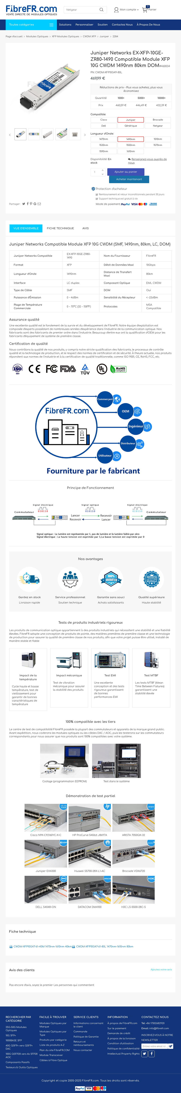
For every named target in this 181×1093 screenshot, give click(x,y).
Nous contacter (83, 1050)
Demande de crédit (118, 1033)
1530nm (103, 145)
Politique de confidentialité (123, 1048)
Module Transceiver (51, 1055)
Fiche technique (60, 228)
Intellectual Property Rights (123, 1054)
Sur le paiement (116, 1028)
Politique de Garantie (86, 1037)
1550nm (130, 145)
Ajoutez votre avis (161, 969)
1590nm (103, 151)
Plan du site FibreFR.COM (55, 1050)
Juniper (130, 120)
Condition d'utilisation (120, 1043)
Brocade (158, 120)
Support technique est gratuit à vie (118, 199)
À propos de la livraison (121, 1038)
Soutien (103, 24)
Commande (80, 1031)
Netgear (158, 126)
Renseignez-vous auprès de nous (147, 161)
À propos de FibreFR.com (122, 1023)
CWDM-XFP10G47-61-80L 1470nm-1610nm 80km (104, 946)
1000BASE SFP (14, 1040)
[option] (20, 134)
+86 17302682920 (155, 1023)
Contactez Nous (122, 24)
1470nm (103, 139)
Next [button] (84, 135)
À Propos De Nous (148, 24)
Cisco (103, 120)
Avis (86, 228)
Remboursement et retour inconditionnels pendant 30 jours (131, 194)
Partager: (14, 204)
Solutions (65, 24)
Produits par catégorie (53, 1040)
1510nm (158, 139)
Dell (103, 126)
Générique (131, 126)
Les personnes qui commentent (74, 985)
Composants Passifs (18, 1062)
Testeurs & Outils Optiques (22, 1067)
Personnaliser (84, 24)
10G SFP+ (11, 1035)
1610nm (131, 151)
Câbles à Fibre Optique (53, 1060)
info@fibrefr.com (159, 1028)
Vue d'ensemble (26, 228)
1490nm (130, 139)
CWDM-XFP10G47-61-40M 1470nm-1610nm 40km (43, 946)
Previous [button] (10, 135)
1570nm (158, 145)
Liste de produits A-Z (52, 1045)
